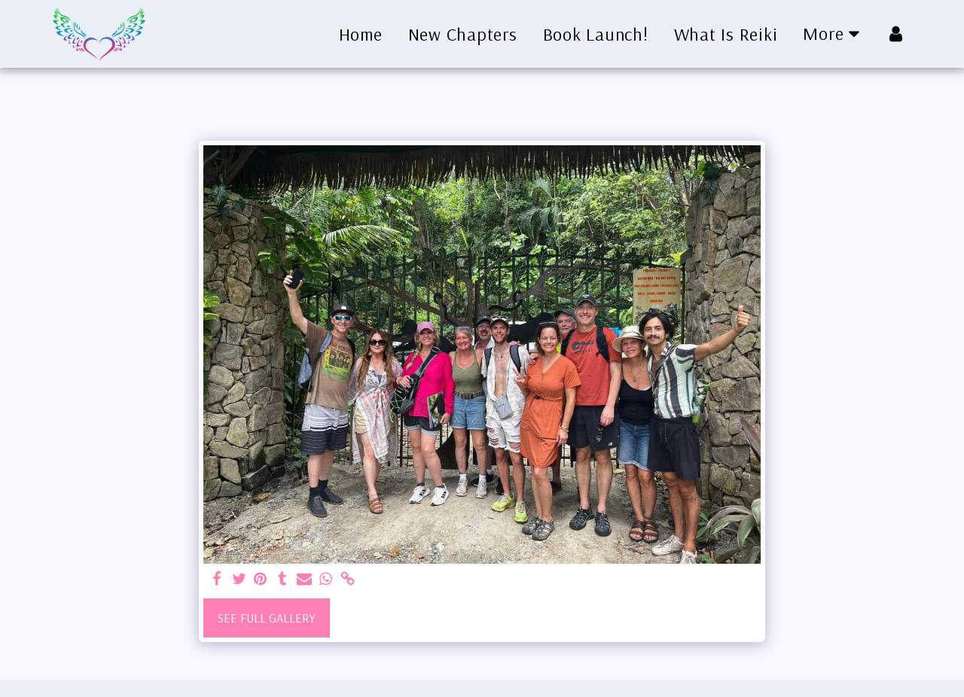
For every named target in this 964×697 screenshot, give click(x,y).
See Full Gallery (267, 617)
